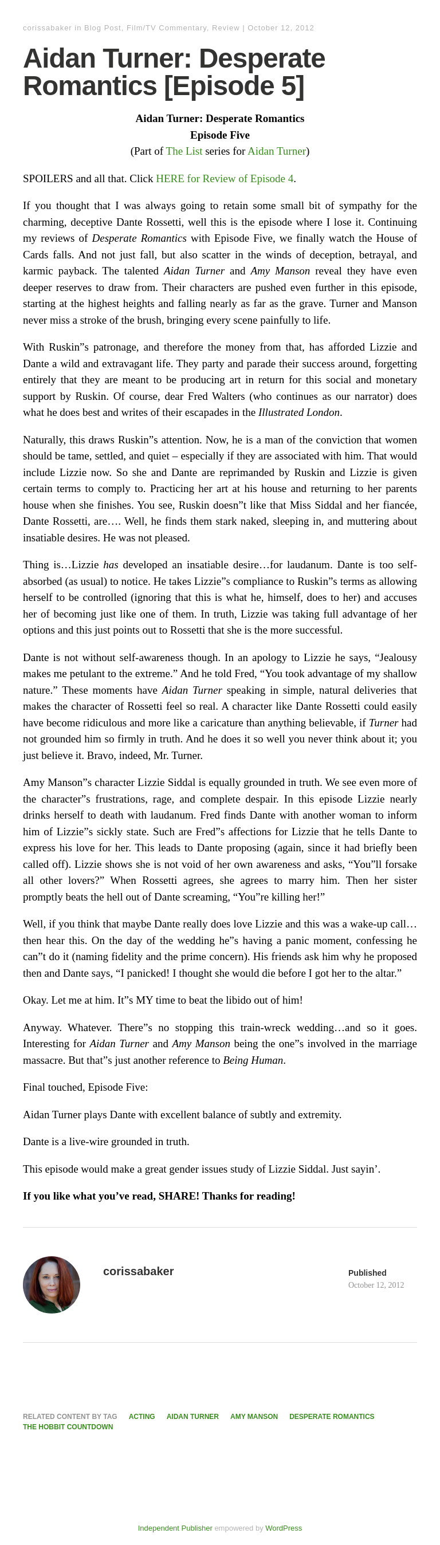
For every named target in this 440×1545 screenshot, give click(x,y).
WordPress (283, 1528)
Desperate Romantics (331, 1417)
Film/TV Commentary (167, 27)
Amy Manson (254, 1417)
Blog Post (102, 27)
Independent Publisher (175, 1528)
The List (184, 151)
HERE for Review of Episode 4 (224, 178)
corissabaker (47, 27)
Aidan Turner (276, 151)
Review (226, 27)
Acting (142, 1417)
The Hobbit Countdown (68, 1427)
